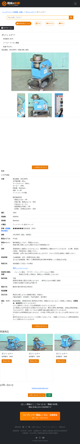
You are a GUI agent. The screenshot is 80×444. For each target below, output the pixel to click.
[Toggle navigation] (75, 4)
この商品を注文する (40, 167)
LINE (38, 23)
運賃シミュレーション (20, 268)
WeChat (50, 23)
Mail (61, 23)
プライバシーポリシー (50, 427)
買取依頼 (18, 427)
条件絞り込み (7, 28)
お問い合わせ (36, 427)
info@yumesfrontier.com (40, 388)
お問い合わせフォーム (36, 395)
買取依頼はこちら (23, 23)
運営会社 (62, 427)
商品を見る (7, 361)
